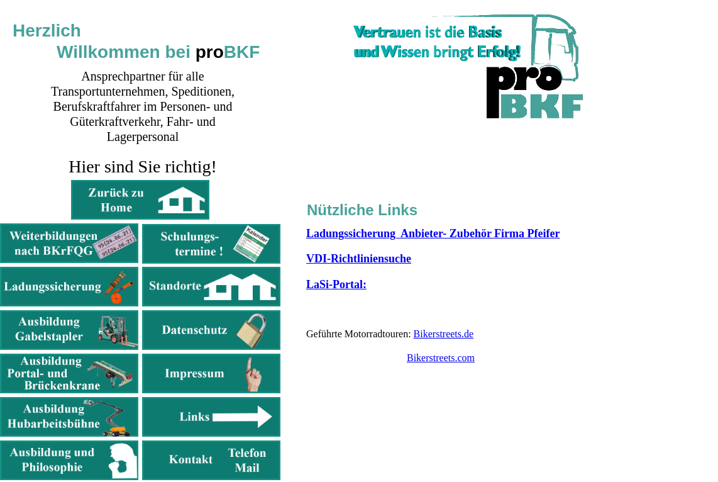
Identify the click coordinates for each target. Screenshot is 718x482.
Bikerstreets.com (441, 357)
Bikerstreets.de (444, 333)
